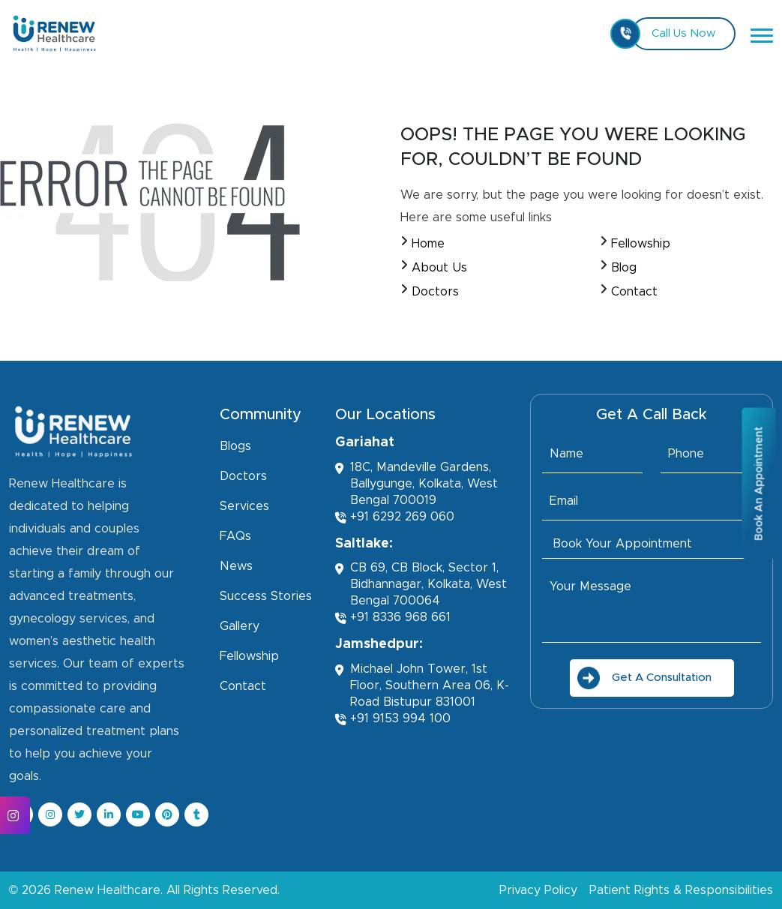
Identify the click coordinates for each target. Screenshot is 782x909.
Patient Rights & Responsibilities (681, 890)
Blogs (235, 446)
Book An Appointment (759, 483)
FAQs (235, 536)
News (236, 566)
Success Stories (266, 596)
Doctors (435, 292)
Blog (624, 268)
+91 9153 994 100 (393, 718)
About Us (439, 268)
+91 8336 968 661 (393, 617)
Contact (634, 292)
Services (244, 506)
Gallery (239, 626)
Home (428, 244)
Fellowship (640, 244)
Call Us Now (673, 34)
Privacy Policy (538, 890)
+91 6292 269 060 (394, 517)
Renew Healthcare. (109, 890)
